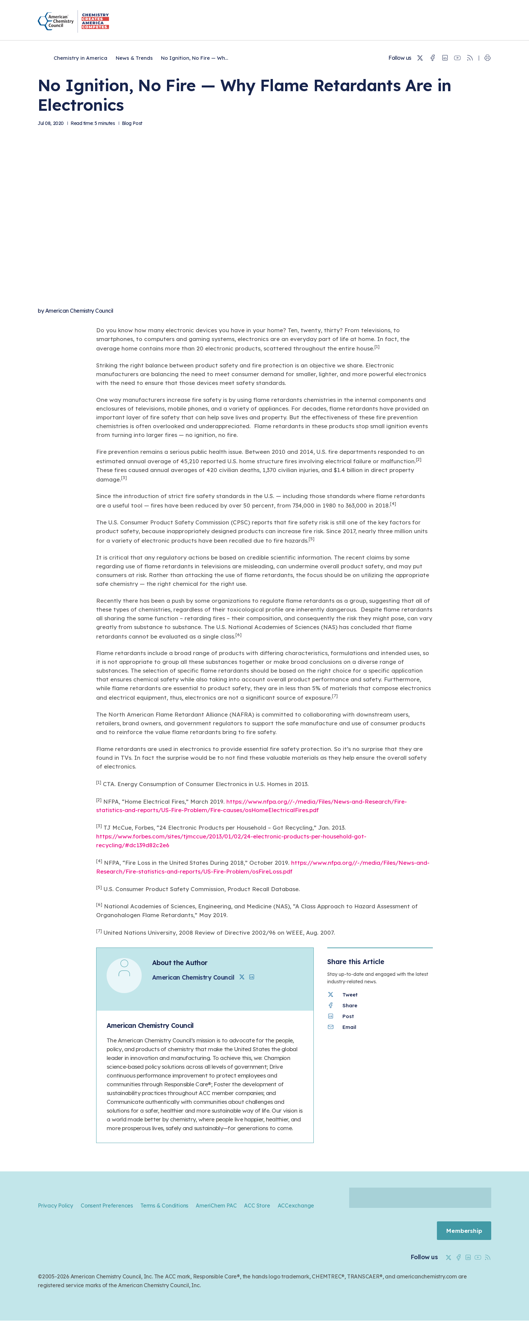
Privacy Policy (55, 1205)
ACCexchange (296, 1205)
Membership (463, 1231)
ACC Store (257, 1205)
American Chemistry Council (79, 310)
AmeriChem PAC (216, 1205)
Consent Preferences (107, 1205)
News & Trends (134, 58)
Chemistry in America (80, 58)
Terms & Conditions (164, 1205)
